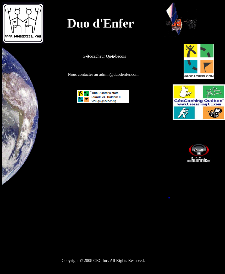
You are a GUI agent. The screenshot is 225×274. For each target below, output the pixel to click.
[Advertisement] (103, 144)
